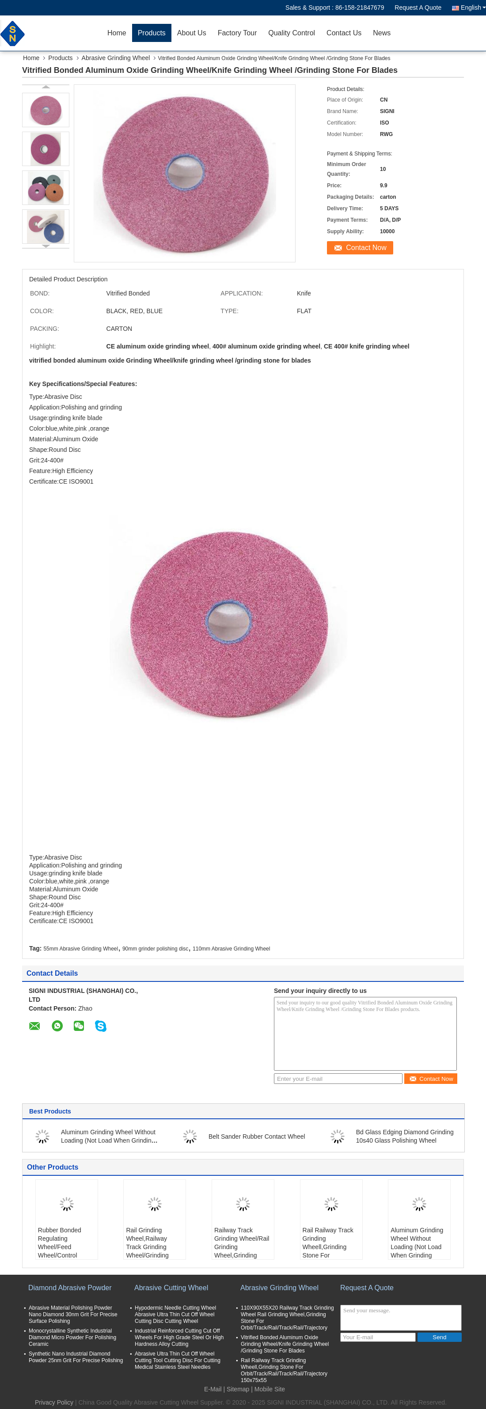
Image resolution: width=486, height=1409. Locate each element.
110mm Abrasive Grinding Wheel (231, 949)
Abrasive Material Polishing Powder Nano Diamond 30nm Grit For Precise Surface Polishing (73, 1314)
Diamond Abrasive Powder (70, 1288)
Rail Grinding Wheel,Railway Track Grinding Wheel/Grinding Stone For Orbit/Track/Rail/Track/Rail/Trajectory (156, 1251)
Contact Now (366, 247)
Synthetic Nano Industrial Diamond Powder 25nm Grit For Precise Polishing (76, 1357)
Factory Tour (237, 33)
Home (116, 33)
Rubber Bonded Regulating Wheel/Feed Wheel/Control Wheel (59, 1247)
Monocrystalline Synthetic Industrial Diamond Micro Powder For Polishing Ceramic (72, 1337)
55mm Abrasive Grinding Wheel (80, 949)
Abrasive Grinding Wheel (116, 57)
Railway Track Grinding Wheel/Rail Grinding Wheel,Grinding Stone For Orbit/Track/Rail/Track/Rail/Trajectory (244, 1251)
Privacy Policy (54, 1402)
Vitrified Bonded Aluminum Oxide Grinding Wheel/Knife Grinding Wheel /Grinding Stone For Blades (285, 1344)
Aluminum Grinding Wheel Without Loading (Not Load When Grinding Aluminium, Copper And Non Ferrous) (417, 1251)
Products (152, 33)
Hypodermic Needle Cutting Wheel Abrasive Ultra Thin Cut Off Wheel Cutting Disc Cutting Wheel (175, 1314)
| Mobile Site (268, 1389)
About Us (191, 33)
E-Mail (213, 1389)
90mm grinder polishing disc (155, 949)
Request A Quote (418, 7)
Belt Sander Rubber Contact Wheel (257, 1136)
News (382, 33)
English (473, 7)
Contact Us (344, 33)
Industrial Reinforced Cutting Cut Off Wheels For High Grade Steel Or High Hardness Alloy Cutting (179, 1337)
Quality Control (291, 33)
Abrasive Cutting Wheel (171, 1288)
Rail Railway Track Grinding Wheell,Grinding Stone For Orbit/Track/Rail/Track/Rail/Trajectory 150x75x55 (332, 1251)
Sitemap (238, 1389)
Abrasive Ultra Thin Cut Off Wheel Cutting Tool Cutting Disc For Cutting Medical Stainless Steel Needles (177, 1360)
